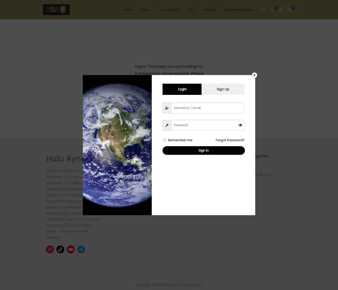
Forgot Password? (230, 140)
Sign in (204, 150)
